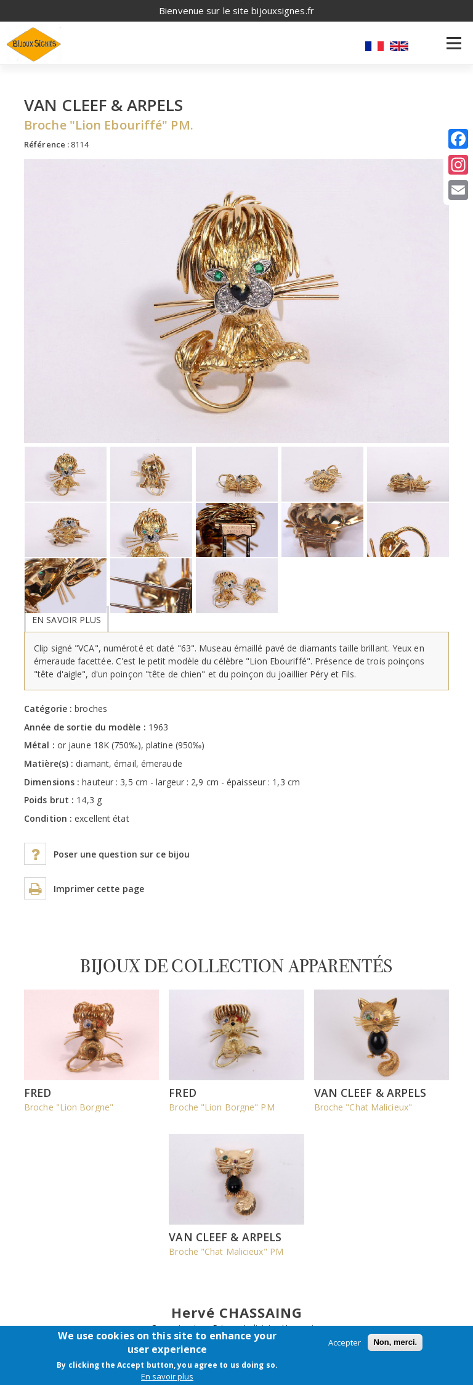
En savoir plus (66, 620)
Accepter (344, 1342)
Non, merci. (395, 1342)
